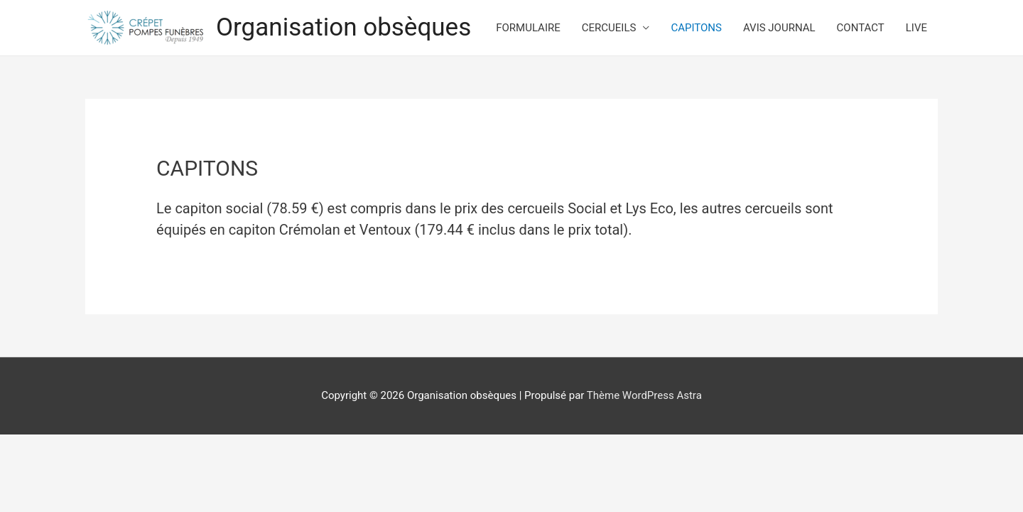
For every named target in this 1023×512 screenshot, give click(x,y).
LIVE (916, 27)
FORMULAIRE (528, 27)
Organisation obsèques (343, 27)
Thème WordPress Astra (644, 395)
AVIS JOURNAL (779, 27)
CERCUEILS (609, 27)
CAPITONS (696, 27)
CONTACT (860, 27)
